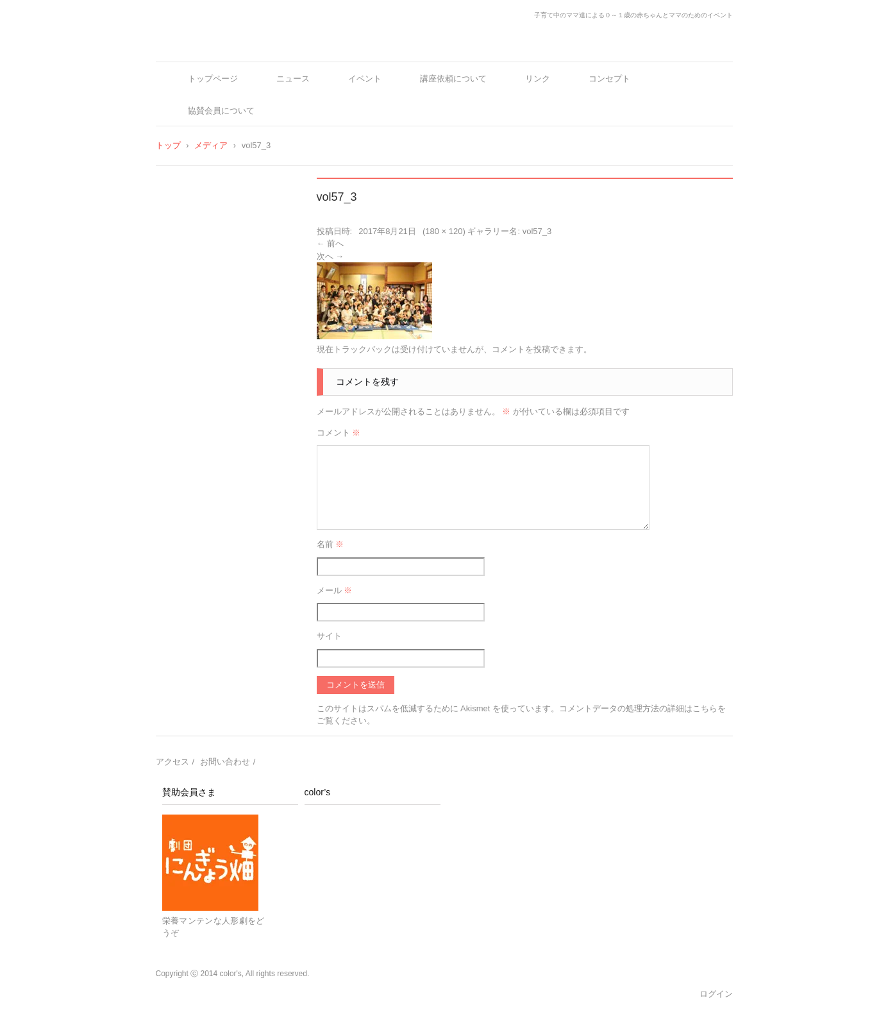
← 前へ (330, 243)
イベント (364, 78)
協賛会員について (221, 110)
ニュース (293, 78)
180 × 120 (443, 231)
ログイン (716, 994)
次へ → (330, 256)
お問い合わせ (225, 761)
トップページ (213, 78)
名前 (330, 544)
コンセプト (609, 78)
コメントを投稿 (521, 349)
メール (335, 590)
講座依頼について (453, 78)
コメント (339, 432)
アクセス (172, 761)
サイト (329, 636)
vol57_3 (537, 231)
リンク (537, 78)
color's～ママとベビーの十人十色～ (250, 46)
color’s (318, 792)
